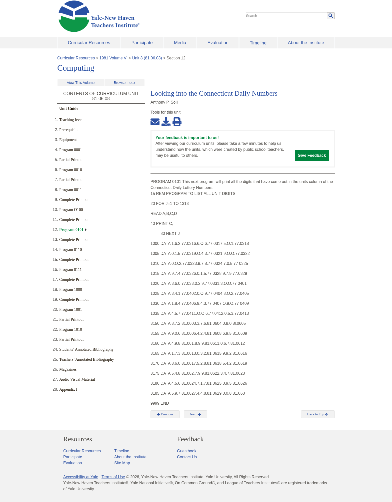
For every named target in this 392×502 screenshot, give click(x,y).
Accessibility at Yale (80, 477)
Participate (142, 42)
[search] (286, 16)
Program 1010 (70, 329)
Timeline (258, 42)
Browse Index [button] (124, 83)
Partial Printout (71, 160)
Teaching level (71, 120)
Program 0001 (70, 150)
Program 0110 (70, 249)
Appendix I (68, 389)
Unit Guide (68, 108)
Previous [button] (165, 414)
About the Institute (306, 42)
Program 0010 (70, 169)
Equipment (68, 140)
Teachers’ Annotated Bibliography (86, 359)
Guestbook (186, 451)
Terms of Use (113, 477)
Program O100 (71, 209)
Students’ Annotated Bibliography (86, 349)
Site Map (122, 463)
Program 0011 (70, 189)
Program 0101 (71, 229)
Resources (77, 439)
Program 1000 (70, 289)
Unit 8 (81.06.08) (147, 58)
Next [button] (195, 414)
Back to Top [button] (317, 414)
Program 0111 (70, 269)
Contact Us (187, 457)
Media (180, 42)
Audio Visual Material (77, 379)
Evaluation (218, 42)
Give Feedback (312, 155)
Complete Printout (74, 199)
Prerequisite (68, 130)
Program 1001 (70, 309)
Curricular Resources (89, 42)
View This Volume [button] (81, 83)
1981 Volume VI (114, 58)
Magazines (67, 369)
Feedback (190, 439)
